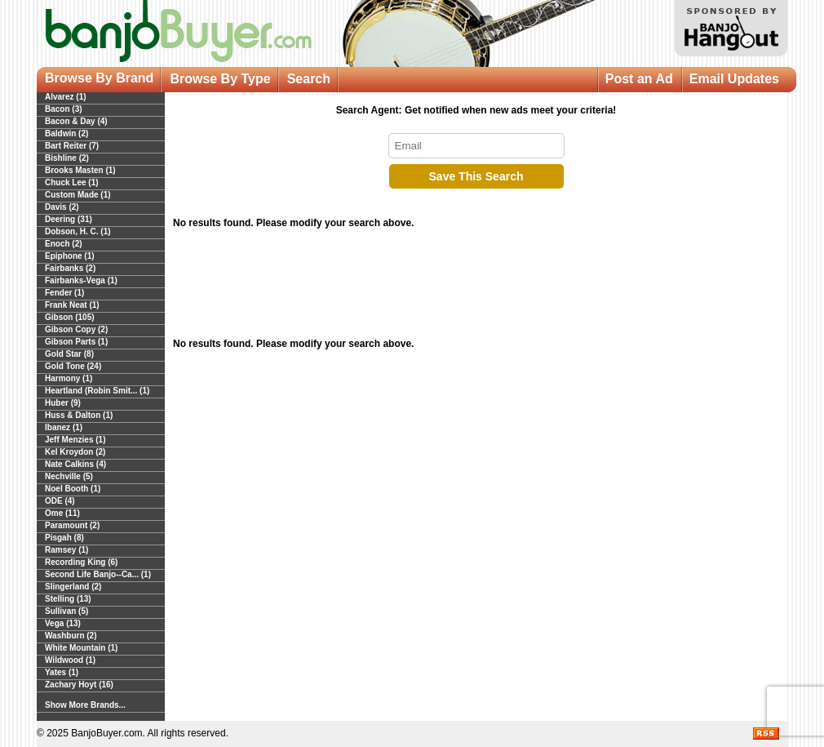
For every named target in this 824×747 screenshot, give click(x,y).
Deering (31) (68, 219)
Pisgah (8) (64, 537)
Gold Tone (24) (73, 366)
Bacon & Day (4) (76, 121)
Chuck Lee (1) (72, 182)
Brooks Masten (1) (80, 170)
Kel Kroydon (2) (75, 451)
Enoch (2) (63, 243)
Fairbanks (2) (70, 268)
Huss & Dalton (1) (79, 415)
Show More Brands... (85, 704)
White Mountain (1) (81, 647)
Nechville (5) (69, 476)
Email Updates (734, 79)
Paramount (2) (72, 525)
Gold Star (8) (69, 353)
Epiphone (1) (70, 255)
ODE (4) (60, 500)
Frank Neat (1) (72, 304)
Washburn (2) (71, 635)
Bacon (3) (63, 108)
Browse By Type (220, 79)
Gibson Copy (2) (76, 329)
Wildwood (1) (70, 660)
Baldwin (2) (66, 133)
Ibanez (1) (63, 427)
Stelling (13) (68, 598)
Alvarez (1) (65, 96)
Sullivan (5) (66, 611)
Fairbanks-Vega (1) (81, 280)
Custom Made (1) (78, 194)
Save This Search (476, 176)
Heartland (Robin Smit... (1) (97, 390)
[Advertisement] (476, 287)
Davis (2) (62, 206)
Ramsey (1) (66, 549)
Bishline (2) (67, 157)
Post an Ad (639, 79)
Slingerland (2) (73, 586)
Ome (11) (62, 513)
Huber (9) (63, 402)
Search (308, 79)
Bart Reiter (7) (72, 145)
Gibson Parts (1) (76, 341)
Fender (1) (64, 292)
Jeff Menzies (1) (75, 439)
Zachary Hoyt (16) (79, 684)
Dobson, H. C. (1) (78, 231)
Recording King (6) (81, 562)
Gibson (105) (70, 317)
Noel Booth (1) (72, 488)
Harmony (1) (68, 378)
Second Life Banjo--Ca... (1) (98, 574)
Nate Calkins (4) (75, 464)
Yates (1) (61, 672)
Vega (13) (63, 623)
